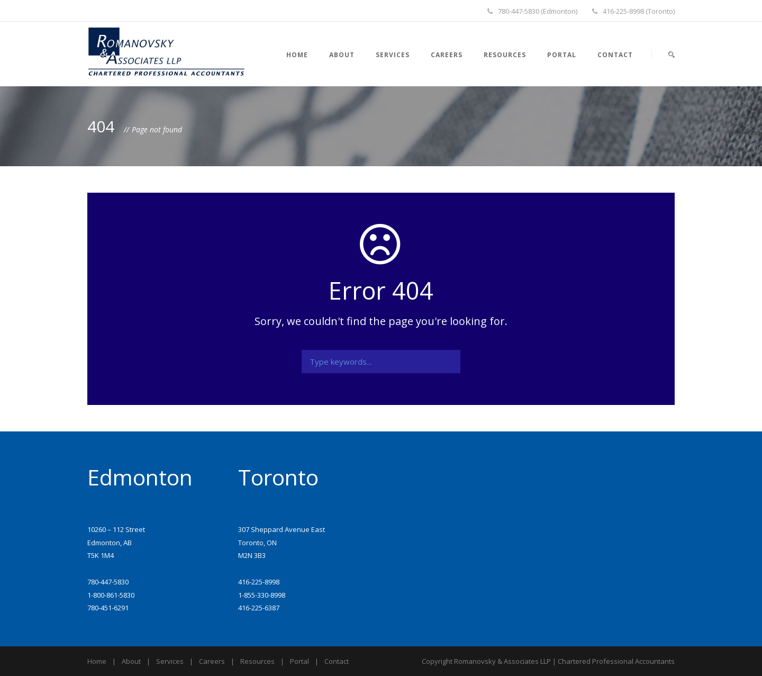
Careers (446, 54)
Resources (505, 54)
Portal (561, 54)
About (342, 54)
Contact (615, 54)
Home (297, 54)
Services (393, 54)
